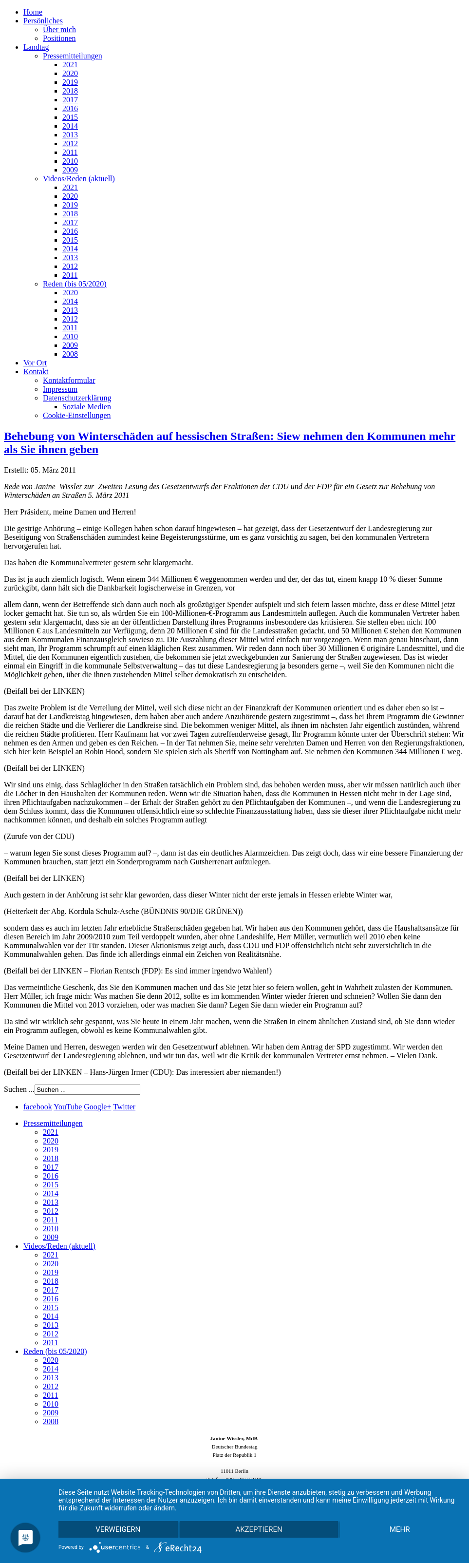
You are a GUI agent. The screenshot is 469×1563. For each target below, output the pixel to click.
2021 (70, 64)
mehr (400, 1529)
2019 (70, 82)
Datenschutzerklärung (77, 398)
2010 (70, 161)
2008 (70, 354)
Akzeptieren (258, 1529)
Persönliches (43, 21)
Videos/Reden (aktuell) (79, 178)
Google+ (97, 1107)
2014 (70, 126)
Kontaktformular (69, 380)
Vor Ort (35, 363)
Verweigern (117, 1529)
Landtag (36, 47)
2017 (70, 99)
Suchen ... (19, 1089)
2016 (70, 108)
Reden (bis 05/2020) (75, 284)
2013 (70, 135)
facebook (37, 1107)
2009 (70, 170)
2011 (69, 152)
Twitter (124, 1107)
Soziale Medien (86, 406)
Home (32, 12)
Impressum (60, 389)
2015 (70, 117)
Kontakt (36, 371)
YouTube (68, 1107)
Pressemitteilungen (72, 56)
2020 (70, 73)
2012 (70, 143)
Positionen (59, 38)
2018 (70, 91)
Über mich (59, 29)
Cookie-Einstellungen (77, 415)
